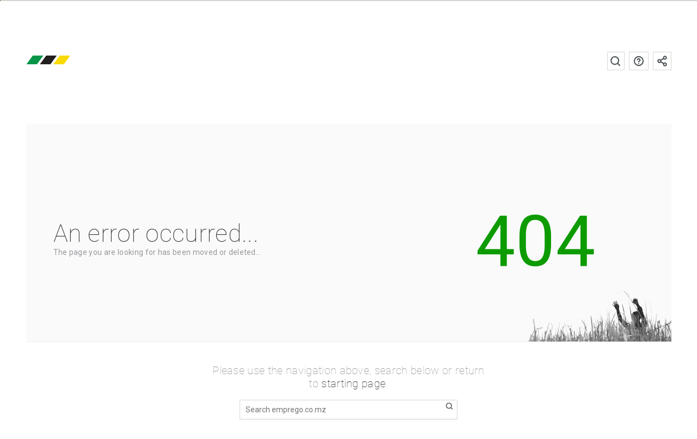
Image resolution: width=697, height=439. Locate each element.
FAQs (639, 61)
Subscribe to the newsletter (662, 61)
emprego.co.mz (64, 61)
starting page (353, 383)
